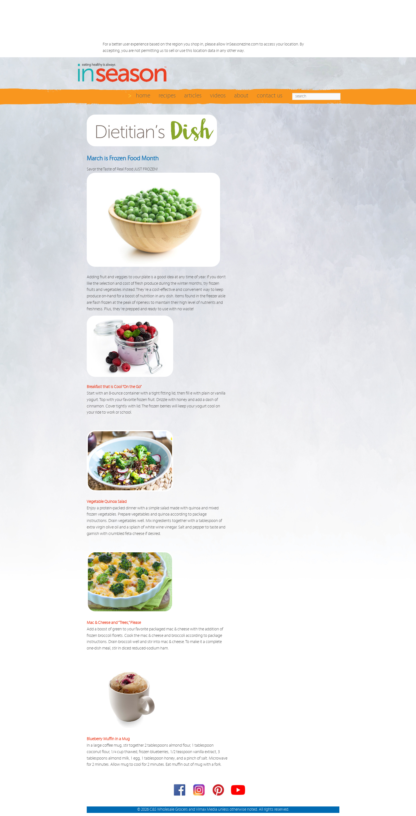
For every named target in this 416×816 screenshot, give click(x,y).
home (143, 95)
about (241, 95)
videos (218, 95)
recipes (167, 95)
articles (193, 95)
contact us (269, 95)
